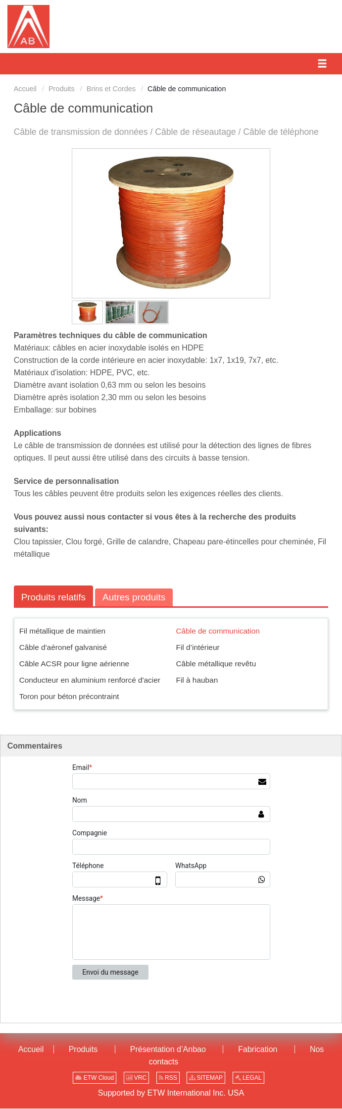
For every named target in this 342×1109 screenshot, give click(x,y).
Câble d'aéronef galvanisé (63, 647)
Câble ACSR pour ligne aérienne (74, 663)
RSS (168, 1078)
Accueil (25, 89)
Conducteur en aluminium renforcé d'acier (89, 680)
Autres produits (135, 597)
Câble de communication (218, 631)
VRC (136, 1078)
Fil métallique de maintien (62, 631)
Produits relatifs (54, 597)
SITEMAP (206, 1078)
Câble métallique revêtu (216, 663)
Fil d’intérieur (198, 647)
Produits (62, 89)
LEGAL (248, 1078)
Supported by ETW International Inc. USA (171, 1093)
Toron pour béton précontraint (69, 696)
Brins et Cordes (111, 89)
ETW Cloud (94, 1078)
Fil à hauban (197, 680)
